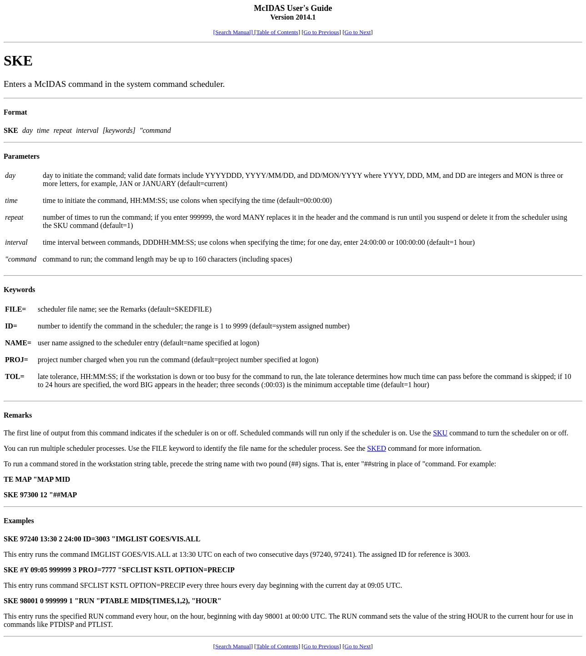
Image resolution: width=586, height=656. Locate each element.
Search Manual (232, 646)
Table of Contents (277, 32)
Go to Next (358, 32)
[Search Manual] (233, 32)
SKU (440, 433)
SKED (376, 448)
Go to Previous (321, 32)
